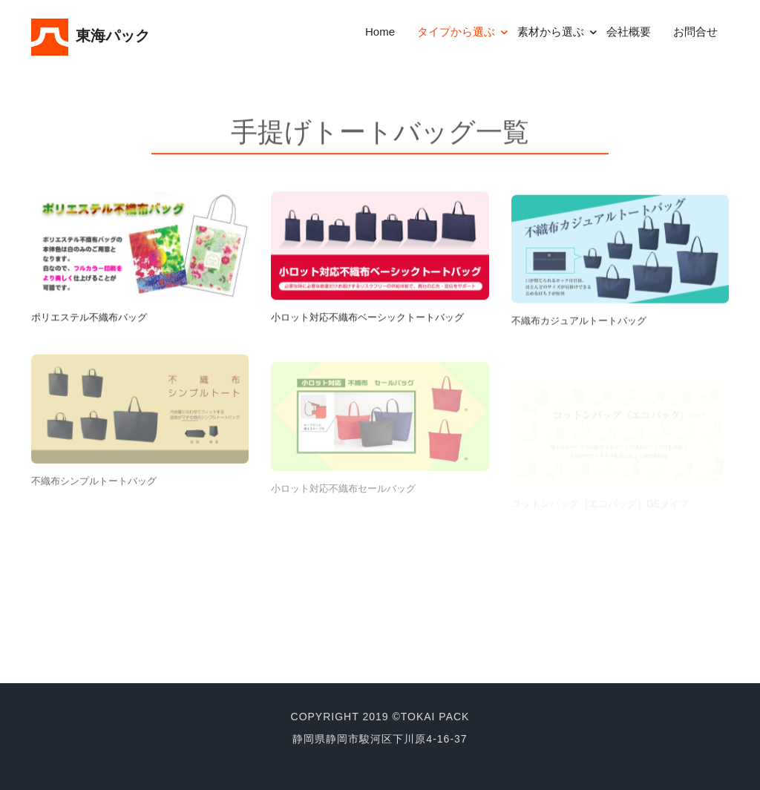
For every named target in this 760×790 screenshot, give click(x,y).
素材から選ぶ (550, 31)
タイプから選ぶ (456, 31)
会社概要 (628, 31)
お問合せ (695, 31)
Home (380, 31)
